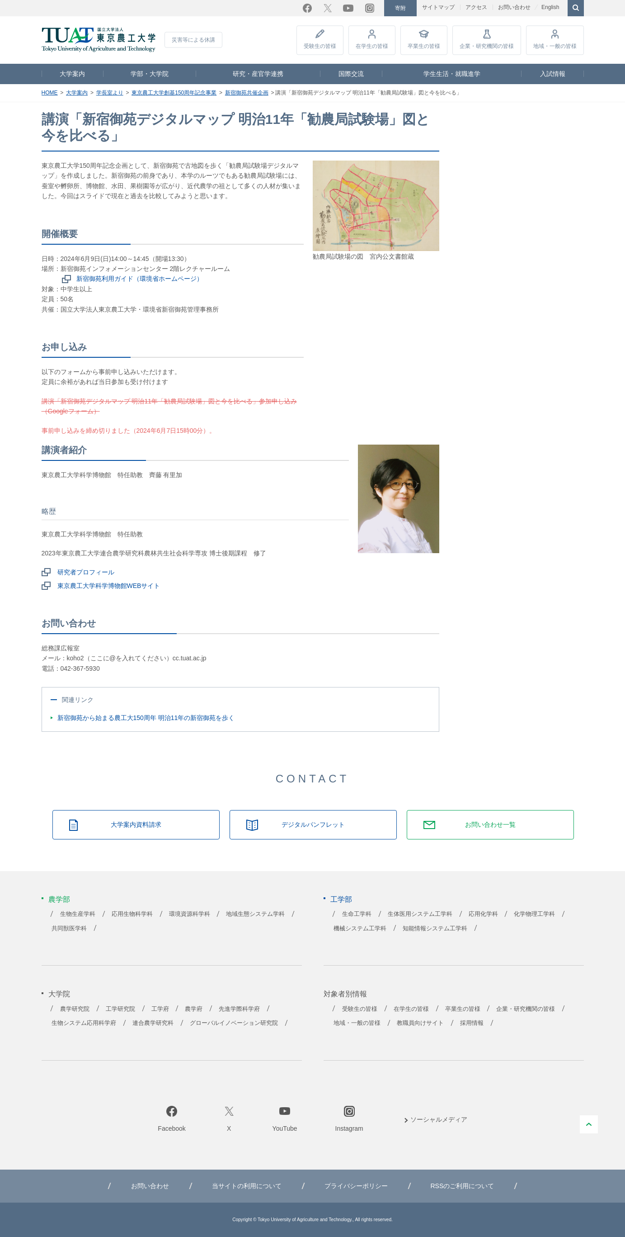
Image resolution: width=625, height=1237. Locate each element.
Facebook (307, 8)
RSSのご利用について (462, 1186)
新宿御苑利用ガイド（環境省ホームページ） (139, 278)
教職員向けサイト (420, 1023)
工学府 (160, 1009)
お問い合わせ (514, 7)
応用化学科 (483, 914)
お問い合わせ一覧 (490, 824)
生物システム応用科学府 (84, 1023)
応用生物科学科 (132, 914)
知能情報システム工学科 (435, 928)
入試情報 (552, 73)
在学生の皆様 (372, 46)
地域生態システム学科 (255, 914)
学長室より (109, 93)
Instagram (369, 8)
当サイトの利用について (247, 1186)
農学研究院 (74, 1009)
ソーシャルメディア (438, 1119)
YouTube (348, 8)
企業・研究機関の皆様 (487, 46)
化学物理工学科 (534, 914)
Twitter (328, 8)
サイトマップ (438, 7)
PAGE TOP (589, 1124)
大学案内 (72, 73)
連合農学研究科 (153, 1023)
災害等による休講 (193, 40)
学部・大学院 (150, 73)
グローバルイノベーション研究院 (234, 1023)
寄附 (400, 8)
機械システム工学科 (360, 928)
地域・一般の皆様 (555, 46)
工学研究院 (120, 1009)
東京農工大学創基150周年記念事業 (174, 93)
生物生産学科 (77, 914)
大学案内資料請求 (136, 824)
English (550, 7)
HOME (50, 93)
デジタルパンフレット (313, 824)
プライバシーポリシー (356, 1186)
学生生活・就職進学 (451, 73)
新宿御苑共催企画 (246, 93)
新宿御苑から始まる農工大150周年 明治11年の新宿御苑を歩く (146, 717)
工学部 (341, 899)
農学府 (193, 1009)
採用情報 (472, 1023)
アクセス (476, 7)
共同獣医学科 (69, 928)
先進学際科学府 (239, 1009)
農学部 (59, 899)
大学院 (59, 994)
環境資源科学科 (189, 914)
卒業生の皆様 (424, 46)
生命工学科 (356, 914)
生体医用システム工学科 (420, 914)
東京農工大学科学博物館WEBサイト (108, 585)
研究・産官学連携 (258, 73)
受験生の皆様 (320, 46)
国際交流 (351, 73)
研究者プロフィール (85, 572)
